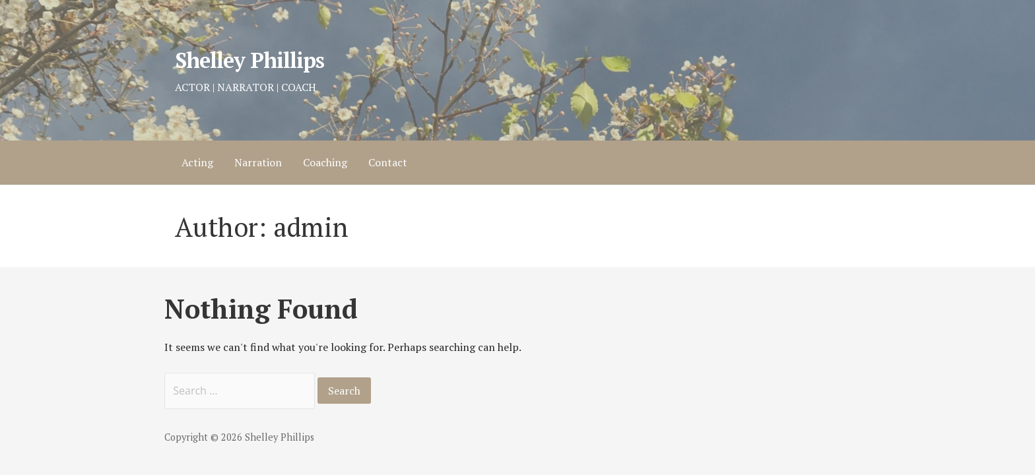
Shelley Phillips (249, 60)
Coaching (325, 162)
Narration (258, 162)
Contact (387, 162)
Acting (197, 162)
